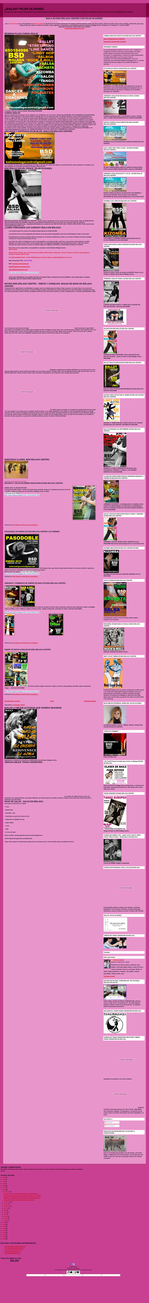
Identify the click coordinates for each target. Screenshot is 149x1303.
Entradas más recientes (12, 701)
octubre (6, 1204)
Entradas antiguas (90, 701)
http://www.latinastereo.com (12, 1253)
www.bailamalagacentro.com (18, 269)
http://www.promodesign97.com (14, 1249)
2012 (3, 1232)
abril (5, 1214)
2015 (3, 1226)
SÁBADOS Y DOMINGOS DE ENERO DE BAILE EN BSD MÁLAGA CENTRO (35, 583)
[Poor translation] (76, 1272)
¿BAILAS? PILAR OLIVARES (24, 8)
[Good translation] (69, 1272)
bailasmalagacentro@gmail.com (19, 266)
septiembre (7, 1206)
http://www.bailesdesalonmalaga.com (15, 1246)
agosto (6, 1208)
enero (5, 1220)
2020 (3, 1185)
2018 (3, 1189)
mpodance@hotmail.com (20, 263)
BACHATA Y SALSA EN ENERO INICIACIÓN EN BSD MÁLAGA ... (21, 1193)
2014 (3, 1228)
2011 (3, 1234)
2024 (3, 1177)
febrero (6, 1218)
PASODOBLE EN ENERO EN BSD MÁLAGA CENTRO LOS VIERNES (32, 531)
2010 (3, 1236)
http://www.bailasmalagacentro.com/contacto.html (24, 272)
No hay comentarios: (32, 525)
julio (5, 1210)
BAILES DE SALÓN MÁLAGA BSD (115, 41)
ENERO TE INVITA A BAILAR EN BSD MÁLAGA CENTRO (27, 649)
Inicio (52, 701)
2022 (3, 1181)
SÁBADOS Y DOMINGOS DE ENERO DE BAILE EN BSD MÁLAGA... (22, 1198)
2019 (3, 1187)
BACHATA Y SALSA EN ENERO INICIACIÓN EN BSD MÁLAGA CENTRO (33, 483)
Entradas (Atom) (19, 705)
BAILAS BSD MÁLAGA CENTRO (114, 39)
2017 (3, 1222)
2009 (3, 1238)
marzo (6, 1216)
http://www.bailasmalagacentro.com (15, 1248)
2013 (3, 1230)
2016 (3, 1224)
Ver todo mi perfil (109, 976)
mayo (5, 1212)
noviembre (7, 1202)
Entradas (108, 1122)
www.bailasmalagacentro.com (74, 28)
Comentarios (110, 1126)
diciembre (7, 1191)
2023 (3, 1179)
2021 (3, 1183)
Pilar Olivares (118, 960)
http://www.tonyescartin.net (12, 1251)
